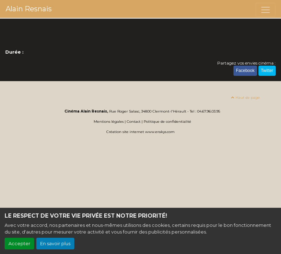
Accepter (19, 243)
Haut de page (245, 97)
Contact (133, 121)
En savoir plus (55, 243)
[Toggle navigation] (265, 10)
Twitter (267, 70)
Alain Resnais (29, 9)
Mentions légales (109, 121)
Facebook (245, 70)
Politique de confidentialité (167, 121)
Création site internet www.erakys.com (140, 131)
